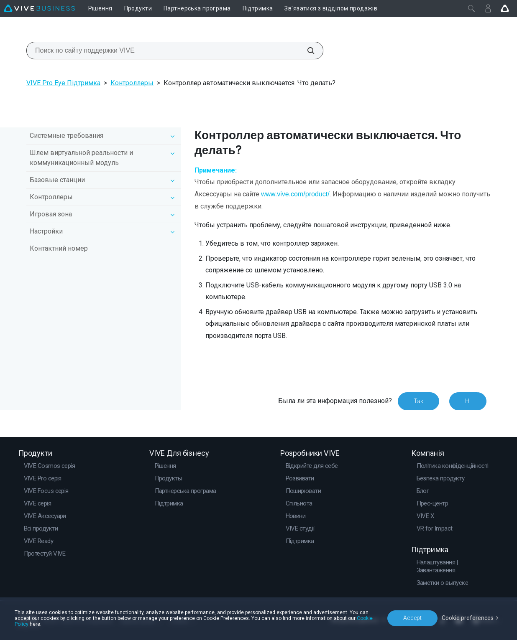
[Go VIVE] (505, 8)
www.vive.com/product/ (295, 194)
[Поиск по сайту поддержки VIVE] (306, 50)
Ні (468, 401)
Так (418, 401)
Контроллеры (132, 83)
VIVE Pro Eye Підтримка (63, 83)
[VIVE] (39, 8)
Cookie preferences (468, 618)
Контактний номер (59, 248)
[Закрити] (471, 8)
